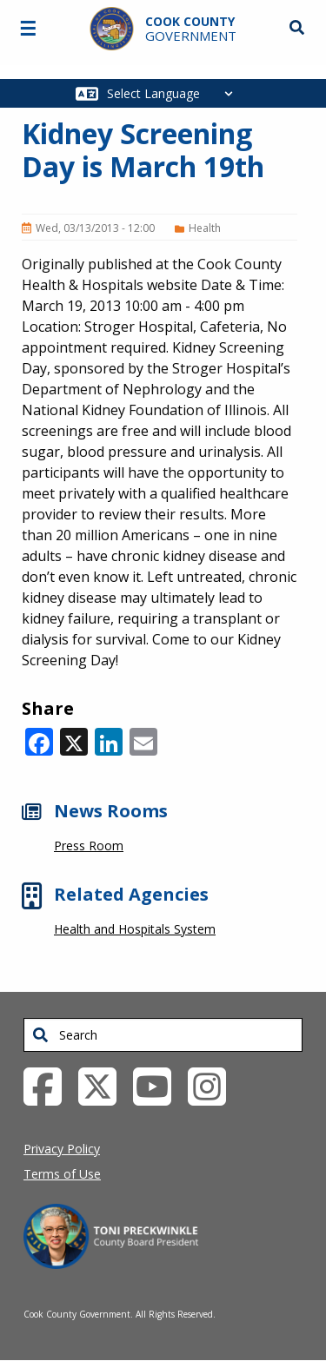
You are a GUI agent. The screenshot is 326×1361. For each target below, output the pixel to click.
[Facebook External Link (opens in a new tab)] (49, 1084)
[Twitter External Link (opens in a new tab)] (104, 1084)
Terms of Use (62, 1174)
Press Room (88, 845)
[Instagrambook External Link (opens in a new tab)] (213, 1084)
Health (205, 228)
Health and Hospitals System (135, 929)
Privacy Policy (61, 1148)
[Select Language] (174, 93)
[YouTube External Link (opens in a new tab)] (158, 1084)
